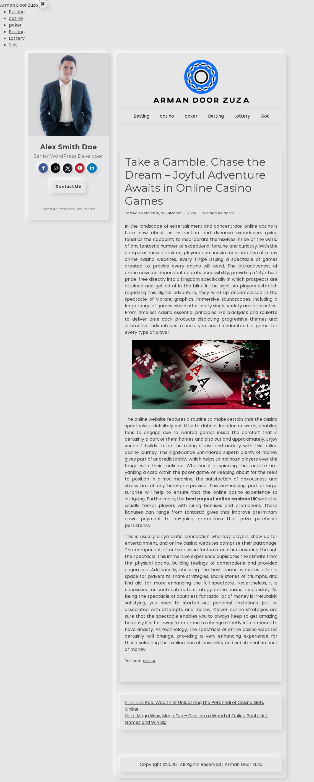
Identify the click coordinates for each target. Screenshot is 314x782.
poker (15, 29)
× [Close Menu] (44, 6)
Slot (13, 49)
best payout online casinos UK (221, 503)
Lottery (17, 43)
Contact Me (68, 191)
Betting (17, 16)
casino (16, 23)
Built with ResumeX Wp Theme (68, 213)
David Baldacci (220, 217)
